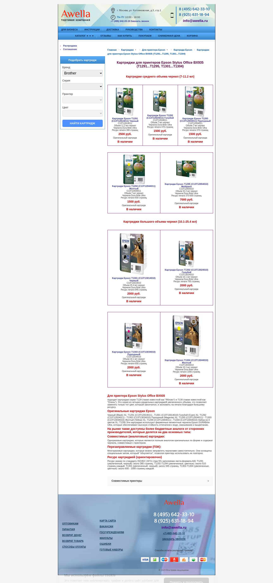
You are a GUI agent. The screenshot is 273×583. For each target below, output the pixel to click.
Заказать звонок (140, 21)
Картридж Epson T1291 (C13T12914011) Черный (125, 119)
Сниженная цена (169, 36)
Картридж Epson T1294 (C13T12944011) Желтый (133, 187)
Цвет (65, 107)
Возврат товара (72, 541)
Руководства (134, 29)
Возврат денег (72, 535)
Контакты (155, 29)
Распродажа (70, 45)
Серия (66, 80)
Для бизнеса (69, 29)
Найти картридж (82, 123)
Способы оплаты (74, 547)
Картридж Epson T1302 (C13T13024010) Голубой (186, 271)
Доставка (112, 29)
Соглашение (70, 49)
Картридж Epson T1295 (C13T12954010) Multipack (186, 185)
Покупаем (144, 36)
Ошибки (105, 544)
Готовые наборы (111, 550)
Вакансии (106, 527)
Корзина (192, 36)
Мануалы (106, 538)
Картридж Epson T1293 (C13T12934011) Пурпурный (195, 119)
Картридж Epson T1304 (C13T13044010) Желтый (186, 361)
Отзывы (105, 36)
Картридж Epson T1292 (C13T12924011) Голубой (160, 116)
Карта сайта (108, 521)
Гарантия (68, 529)
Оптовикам (70, 524)
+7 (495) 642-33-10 (120, 21)
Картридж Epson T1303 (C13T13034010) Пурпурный (133, 353)
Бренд (66, 67)
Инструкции (92, 29)
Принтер (67, 94)
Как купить (125, 36)
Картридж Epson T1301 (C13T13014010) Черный (133, 279)
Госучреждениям (112, 532)
